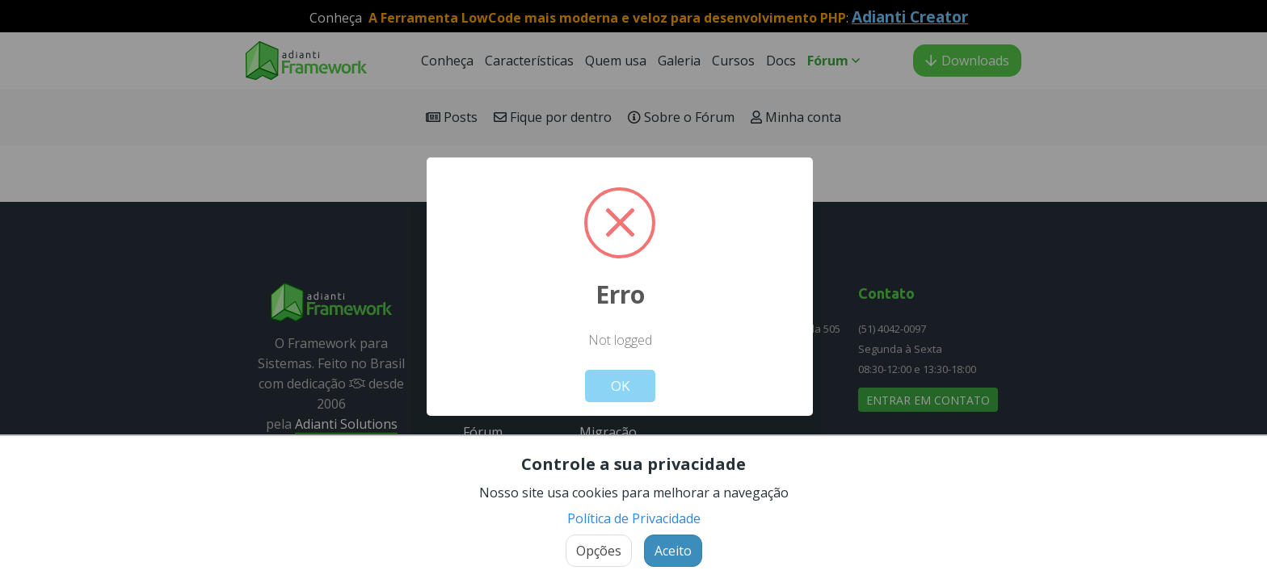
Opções (598, 551)
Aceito (673, 551)
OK (620, 385)
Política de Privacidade (634, 518)
